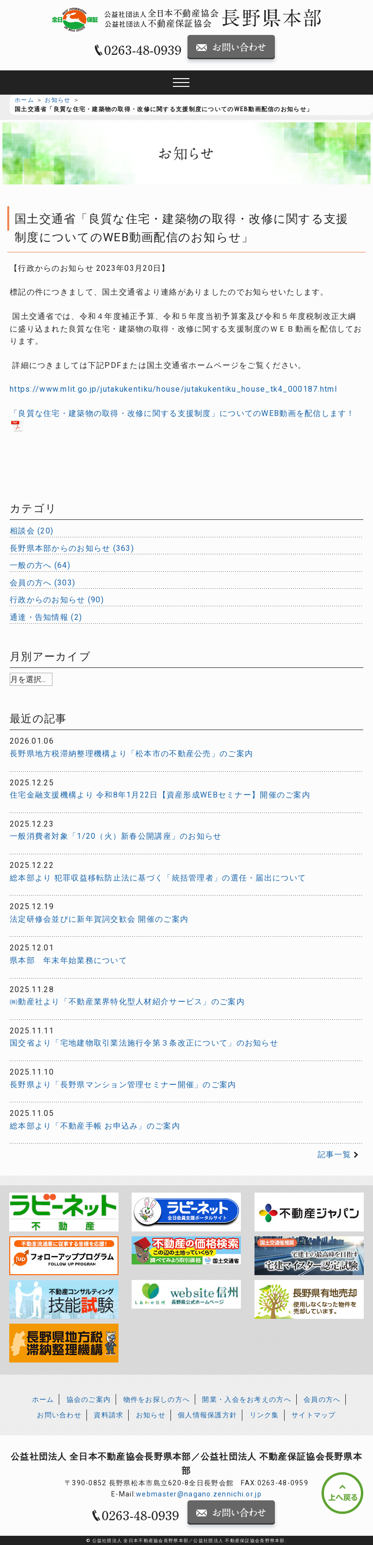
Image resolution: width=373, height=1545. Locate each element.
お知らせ (57, 100)
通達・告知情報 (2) (46, 617)
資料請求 (108, 1415)
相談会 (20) (31, 530)
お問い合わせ (59, 1415)
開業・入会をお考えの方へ (246, 1399)
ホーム (24, 100)
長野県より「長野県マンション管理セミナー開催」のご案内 (123, 1084)
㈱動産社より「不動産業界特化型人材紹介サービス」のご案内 (127, 1001)
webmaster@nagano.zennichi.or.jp (199, 1494)
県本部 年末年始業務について (68, 960)
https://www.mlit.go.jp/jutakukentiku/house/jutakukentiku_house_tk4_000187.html (173, 389)
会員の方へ (322, 1399)
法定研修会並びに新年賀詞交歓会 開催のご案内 (99, 919)
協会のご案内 (89, 1399)
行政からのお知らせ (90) (57, 599)
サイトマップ (313, 1415)
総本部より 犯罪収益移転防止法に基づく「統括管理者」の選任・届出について (158, 877)
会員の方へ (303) (42, 582)
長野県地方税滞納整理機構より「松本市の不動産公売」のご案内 (131, 753)
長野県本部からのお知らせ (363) (72, 548)
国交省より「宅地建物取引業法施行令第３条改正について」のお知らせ (144, 1042)
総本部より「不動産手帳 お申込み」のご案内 (95, 1125)
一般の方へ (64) (40, 565)
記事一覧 (334, 1154)
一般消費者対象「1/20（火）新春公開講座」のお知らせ (116, 836)
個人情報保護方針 (207, 1415)
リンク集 (264, 1415)
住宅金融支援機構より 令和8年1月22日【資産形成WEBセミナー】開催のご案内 (160, 794)
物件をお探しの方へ (156, 1399)
